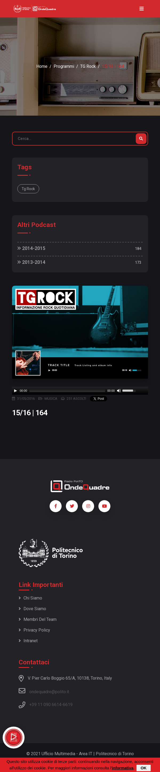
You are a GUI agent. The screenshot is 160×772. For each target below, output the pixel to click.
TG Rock (88, 66)
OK (144, 768)
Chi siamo (30, 598)
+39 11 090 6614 (45, 704)
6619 (68, 704)
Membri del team (38, 619)
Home (41, 66)
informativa (123, 768)
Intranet (28, 640)
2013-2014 (31, 262)
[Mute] (119, 391)
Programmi (64, 66)
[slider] (67, 390)
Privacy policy (34, 630)
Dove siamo (32, 608)
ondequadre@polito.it (44, 690)
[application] (80, 391)
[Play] (15, 391)
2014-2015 (31, 248)
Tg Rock (28, 189)
